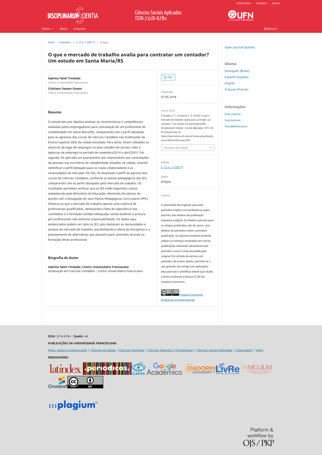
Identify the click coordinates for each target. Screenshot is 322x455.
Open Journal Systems (240, 47)
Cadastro (261, 3)
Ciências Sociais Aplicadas (214, 350)
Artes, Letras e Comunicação (67, 350)
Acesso (276, 3)
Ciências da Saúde (103, 350)
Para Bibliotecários (236, 126)
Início (51, 42)
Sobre (46, 29)
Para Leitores (233, 114)
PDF (169, 77)
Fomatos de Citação (176, 147)
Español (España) (236, 77)
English (230, 83)
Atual (63, 29)
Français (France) (236, 89)
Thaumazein (244, 350)
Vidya (259, 350)
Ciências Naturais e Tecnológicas (170, 350)
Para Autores (232, 120)
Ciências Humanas (131, 350)
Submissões (244, 3)
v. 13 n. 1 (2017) (85, 42)
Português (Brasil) (237, 71)
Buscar (270, 29)
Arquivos (80, 29)
